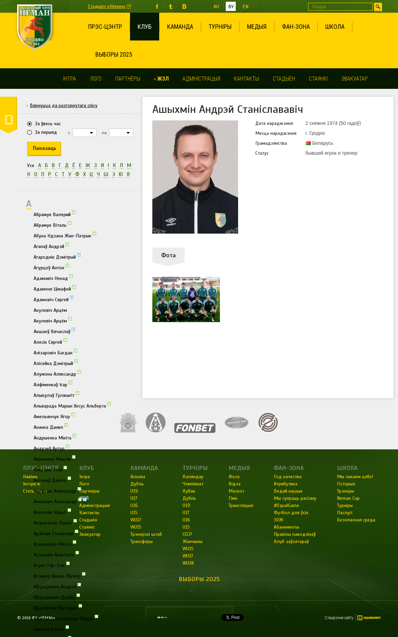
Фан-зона (296, 26)
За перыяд (46, 132)
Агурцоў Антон (51, 267)
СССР (187, 534)
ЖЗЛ (163, 78)
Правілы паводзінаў (295, 534)
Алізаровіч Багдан (55, 352)
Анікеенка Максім (54, 458)
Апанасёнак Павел (55, 522)
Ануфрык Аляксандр (57, 490)
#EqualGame (286, 505)
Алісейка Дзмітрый (56, 362)
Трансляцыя (241, 505)
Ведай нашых (288, 491)
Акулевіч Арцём (50, 310)
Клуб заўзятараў (291, 541)
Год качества (288, 477)
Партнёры (127, 78)
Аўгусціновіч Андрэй (57, 586)
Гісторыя (346, 484)
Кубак (189, 491)
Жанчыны (192, 541)
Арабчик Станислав (56, 533)
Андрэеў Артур (51, 448)
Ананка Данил (51, 426)
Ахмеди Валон (51, 628)
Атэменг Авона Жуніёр (59, 575)
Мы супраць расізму (295, 498)
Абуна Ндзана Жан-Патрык (65, 235)
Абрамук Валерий (54, 214)
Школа (334, 26)
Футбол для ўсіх (291, 513)
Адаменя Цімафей (55, 288)
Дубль (189, 498)
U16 (186, 520)
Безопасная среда (356, 520)
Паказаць (44, 148)
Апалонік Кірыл (52, 511)
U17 (186, 513)
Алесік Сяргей (50, 341)
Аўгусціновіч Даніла (57, 596)
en (245, 7)
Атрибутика (285, 484)
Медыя (257, 26)
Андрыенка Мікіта (55, 437)
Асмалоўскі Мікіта (55, 543)
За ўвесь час (48, 124)
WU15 (188, 549)
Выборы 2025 (113, 54)
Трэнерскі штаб (146, 534)
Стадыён (284, 78)
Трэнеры (345, 491)
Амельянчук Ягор (54, 416)
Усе (30, 165)
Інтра (69, 78)
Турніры (220, 26)
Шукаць (378, 7)
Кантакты (246, 78)
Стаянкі (318, 78)
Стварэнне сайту (339, 617)
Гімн (233, 498)
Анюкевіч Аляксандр (60, 501)
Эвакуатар (354, 78)
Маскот (236, 491)
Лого (96, 78)
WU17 (188, 556)
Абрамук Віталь (52, 224)
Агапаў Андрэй (51, 246)
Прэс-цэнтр (105, 26)
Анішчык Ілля (50, 469)
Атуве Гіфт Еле (52, 565)
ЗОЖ (278, 520)
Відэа (235, 484)
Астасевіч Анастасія (56, 554)
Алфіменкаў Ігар (53, 384)
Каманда (180, 26)
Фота (234, 477)
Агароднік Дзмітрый (57, 256)
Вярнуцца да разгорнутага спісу (63, 105)
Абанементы (286, 527)
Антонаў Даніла (52, 479)
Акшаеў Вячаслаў (54, 331)
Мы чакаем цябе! (355, 477)
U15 (186, 527)
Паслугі (344, 513)
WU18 (188, 563)
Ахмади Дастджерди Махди (66, 618)
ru (216, 7)
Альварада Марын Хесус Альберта (72, 405)
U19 (186, 505)
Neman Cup (348, 498)
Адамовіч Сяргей (53, 299)
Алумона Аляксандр (57, 373)
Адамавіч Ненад (53, 277)
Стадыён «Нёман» (106, 6)
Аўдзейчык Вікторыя (58, 607)
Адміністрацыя (201, 78)
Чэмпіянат (193, 484)
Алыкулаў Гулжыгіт (56, 394)
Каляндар (193, 477)
